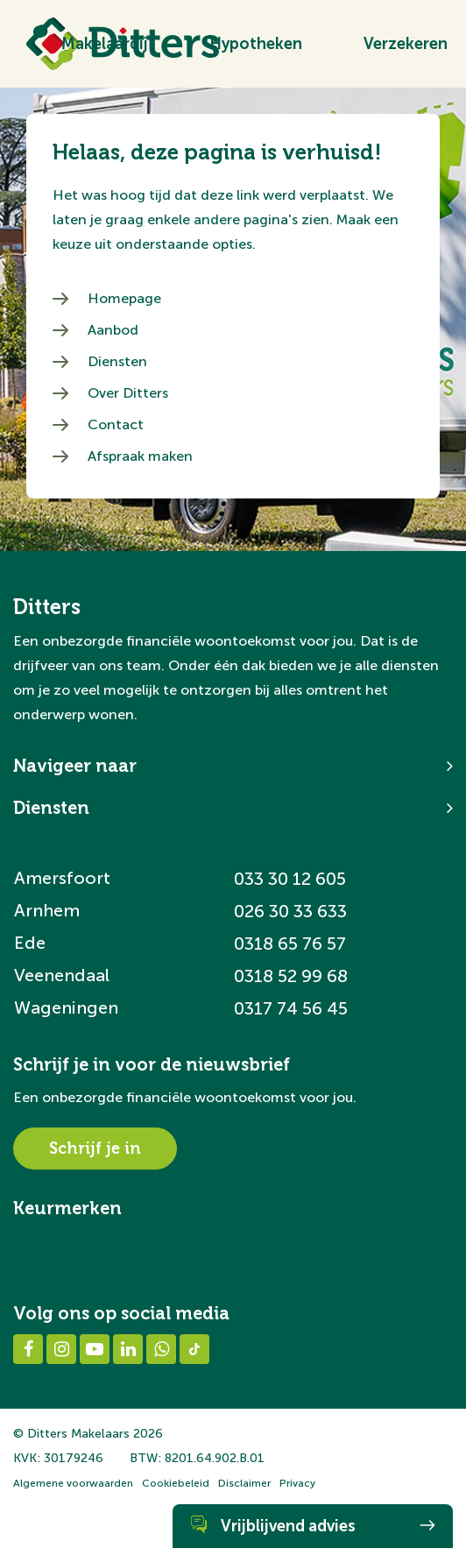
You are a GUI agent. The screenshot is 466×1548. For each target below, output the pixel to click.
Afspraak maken (140, 456)
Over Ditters (128, 393)
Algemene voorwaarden (73, 1483)
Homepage (124, 298)
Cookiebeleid (175, 1483)
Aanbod (113, 330)
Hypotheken (255, 43)
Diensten (117, 361)
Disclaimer (244, 1483)
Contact (116, 424)
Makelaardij (104, 43)
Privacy (297, 1483)
